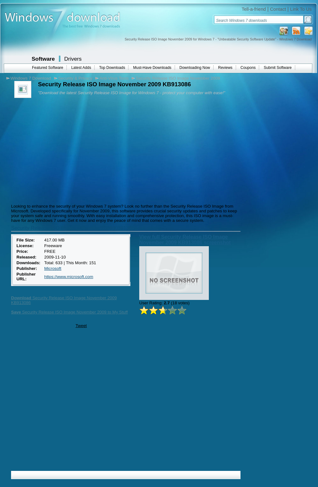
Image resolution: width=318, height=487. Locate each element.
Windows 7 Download (30, 78)
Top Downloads (112, 67)
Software (43, 59)
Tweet (81, 325)
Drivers (73, 59)
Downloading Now (194, 67)
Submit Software (278, 67)
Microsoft (52, 268)
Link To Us (301, 9)
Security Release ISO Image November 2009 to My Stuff (69, 312)
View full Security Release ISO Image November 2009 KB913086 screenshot (185, 239)
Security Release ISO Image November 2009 (178, 78)
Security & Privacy (75, 78)
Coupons (248, 67)
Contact (278, 9)
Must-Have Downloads (152, 67)
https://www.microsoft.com (68, 276)
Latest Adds (81, 67)
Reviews (225, 67)
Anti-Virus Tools (113, 78)
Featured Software (47, 67)
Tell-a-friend (254, 9)
